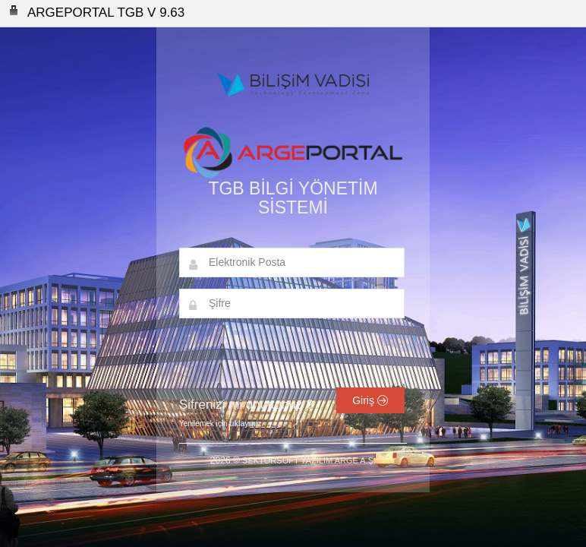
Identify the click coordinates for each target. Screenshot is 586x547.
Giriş (370, 400)
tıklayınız (245, 423)
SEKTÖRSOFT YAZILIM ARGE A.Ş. (309, 460)
